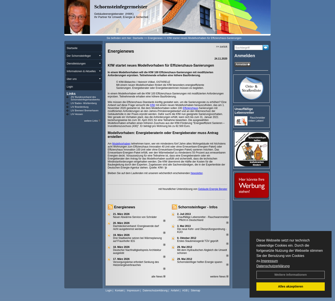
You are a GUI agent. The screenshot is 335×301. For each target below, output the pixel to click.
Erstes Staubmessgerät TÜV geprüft (197, 241)
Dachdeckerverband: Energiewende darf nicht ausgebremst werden (136, 228)
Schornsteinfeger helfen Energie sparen (199, 262)
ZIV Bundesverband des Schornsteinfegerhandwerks (85, 98)
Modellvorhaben (121, 143)
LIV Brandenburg (79, 107)
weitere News (219, 276)
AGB (185, 290)
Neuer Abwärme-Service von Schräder (135, 217)
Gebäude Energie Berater (212, 189)
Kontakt (119, 290)
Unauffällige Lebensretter (244, 110)
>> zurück (221, 46)
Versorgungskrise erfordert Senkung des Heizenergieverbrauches (136, 264)
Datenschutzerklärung (273, 266)
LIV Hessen (77, 114)
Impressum (269, 261)
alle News (158, 276)
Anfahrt (175, 290)
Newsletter (197, 173)
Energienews (124, 207)
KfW (152, 105)
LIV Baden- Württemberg (84, 103)
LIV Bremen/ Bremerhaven (84, 110)
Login (109, 290)
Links (71, 93)
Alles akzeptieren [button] (290, 286)
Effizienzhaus (190, 108)
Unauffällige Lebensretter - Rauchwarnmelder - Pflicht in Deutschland (203, 219)
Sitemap (195, 290)
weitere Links (92, 120)
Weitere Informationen (290, 274)
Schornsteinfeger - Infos (197, 207)
